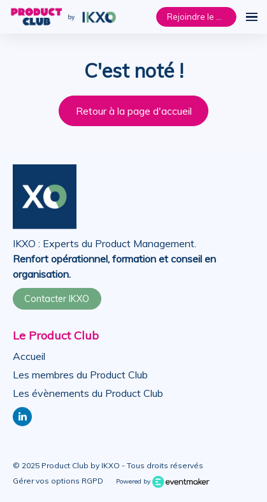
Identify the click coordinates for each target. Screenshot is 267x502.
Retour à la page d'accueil (134, 110)
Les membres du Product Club (80, 374)
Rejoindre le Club (200, 16)
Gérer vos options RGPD (58, 480)
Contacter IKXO (56, 299)
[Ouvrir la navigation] (251, 17)
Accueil (29, 356)
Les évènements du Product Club (88, 393)
